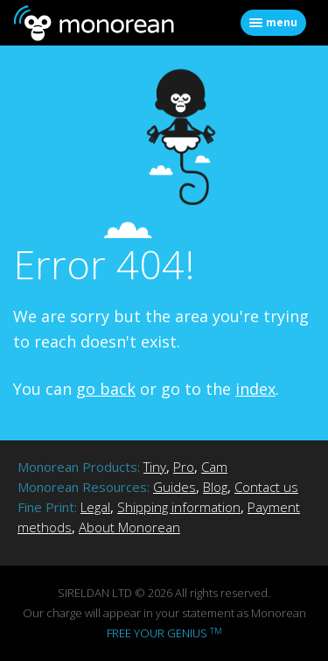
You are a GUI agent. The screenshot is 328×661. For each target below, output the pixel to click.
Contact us (266, 487)
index (255, 388)
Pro (183, 466)
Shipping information (179, 507)
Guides (174, 487)
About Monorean (129, 527)
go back (106, 388)
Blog (215, 487)
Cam (214, 466)
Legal (95, 507)
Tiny (154, 466)
